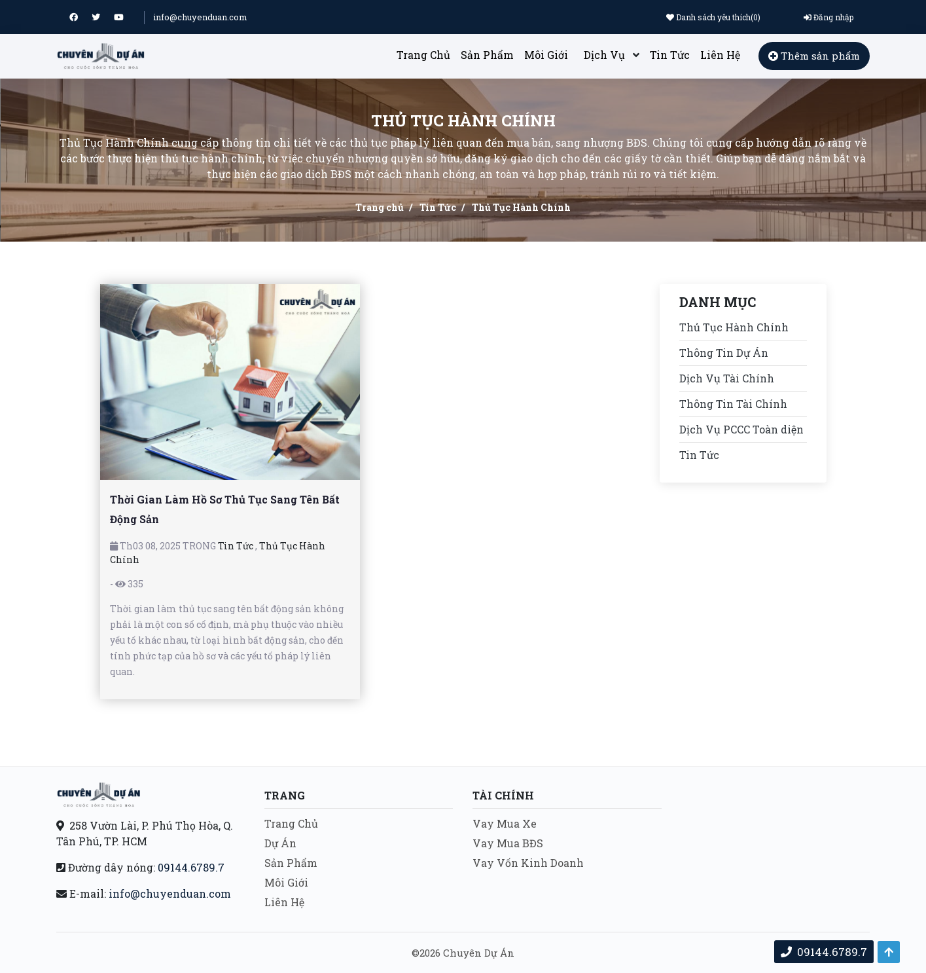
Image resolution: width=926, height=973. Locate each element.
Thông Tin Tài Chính (733, 404)
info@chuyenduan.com (200, 17)
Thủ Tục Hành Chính (734, 327)
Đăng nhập (828, 17)
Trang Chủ (423, 55)
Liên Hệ (720, 55)
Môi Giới (546, 55)
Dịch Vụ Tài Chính (726, 378)
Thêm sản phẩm (814, 55)
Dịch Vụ (604, 55)
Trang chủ (379, 207)
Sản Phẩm (487, 55)
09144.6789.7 (191, 867)
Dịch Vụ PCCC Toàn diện (741, 429)
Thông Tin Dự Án (723, 352)
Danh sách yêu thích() (713, 17)
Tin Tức (670, 55)
